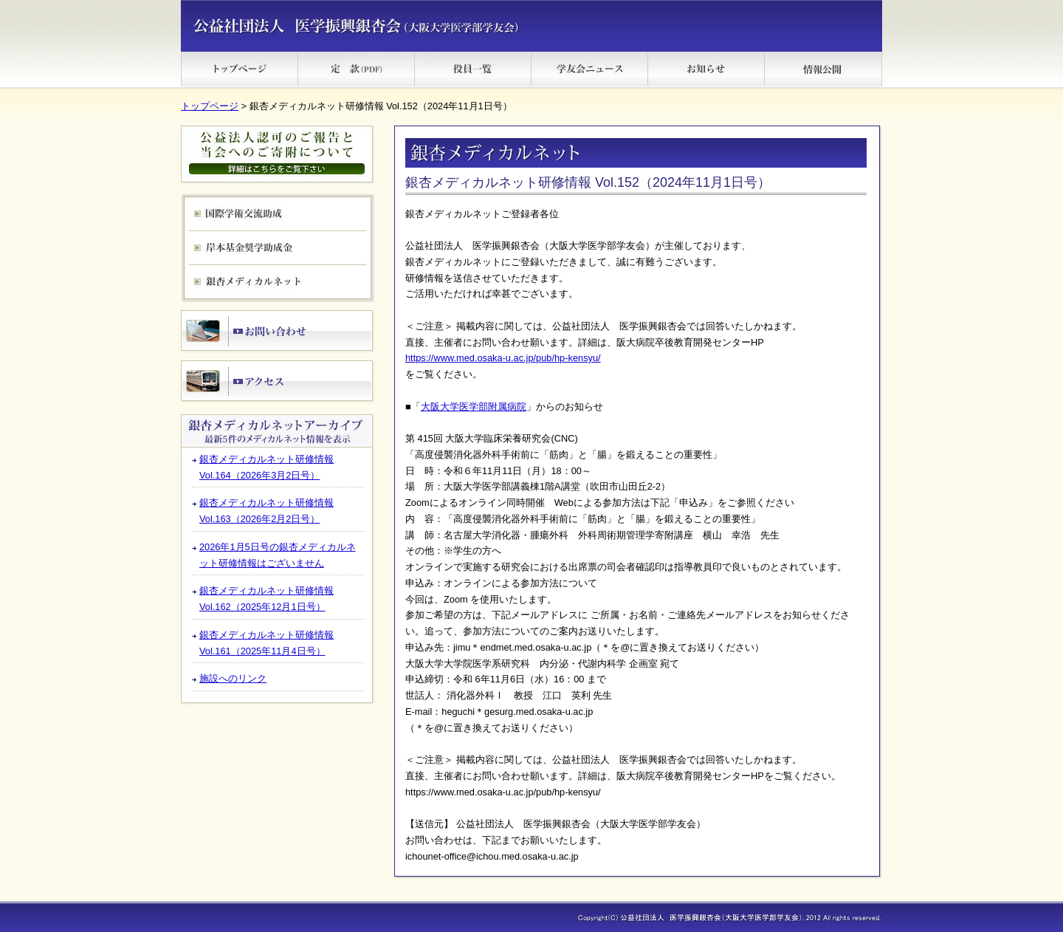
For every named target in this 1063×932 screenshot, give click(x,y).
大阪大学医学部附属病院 (473, 406)
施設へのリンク (232, 678)
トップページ (209, 106)
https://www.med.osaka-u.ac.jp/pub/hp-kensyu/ (503, 357)
